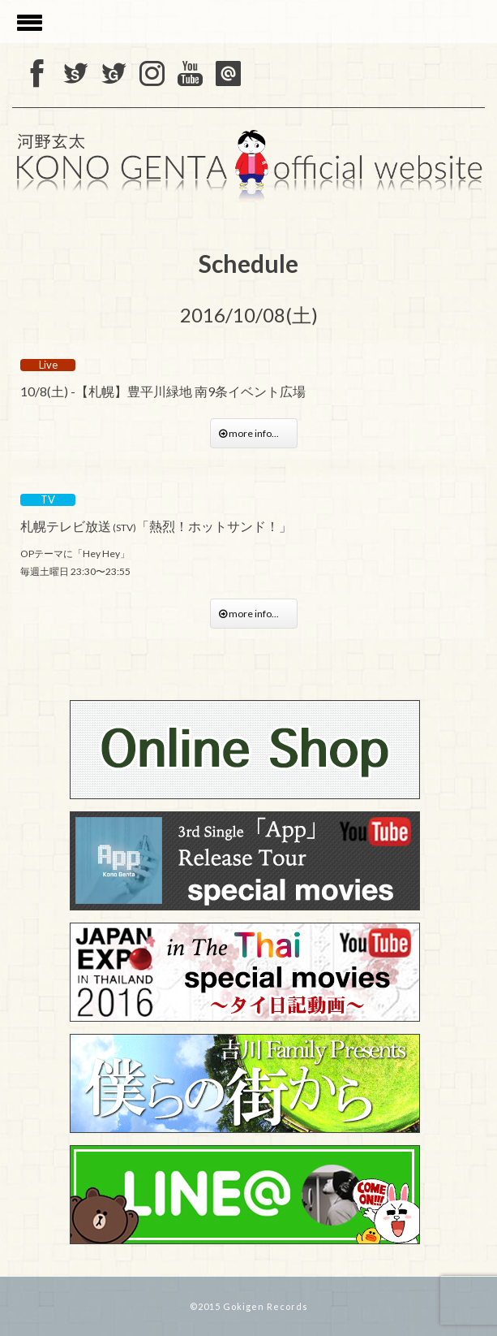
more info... (254, 433)
